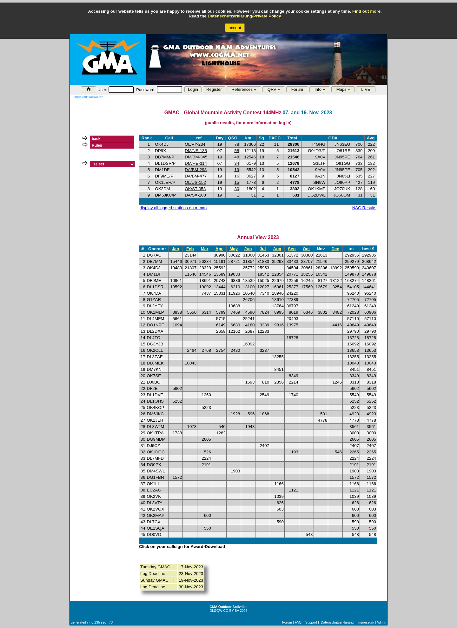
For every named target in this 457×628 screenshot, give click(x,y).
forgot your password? (88, 96)
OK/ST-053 (195, 188)
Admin (381, 622)
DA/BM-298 (196, 169)
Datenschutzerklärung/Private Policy (244, 16)
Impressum (365, 622)
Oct (306, 248)
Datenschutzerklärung (337, 622)
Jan (175, 248)
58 (236, 150)
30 (236, 188)
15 (236, 182)
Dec (335, 248)
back (96, 139)
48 (236, 157)
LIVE (365, 89)
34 (236, 163)
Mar (205, 248)
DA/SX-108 (195, 195)
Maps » (343, 89)
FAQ (298, 622)
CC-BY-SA (231, 610)
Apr (219, 248)
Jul (263, 248)
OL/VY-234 (195, 144)
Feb (190, 248)
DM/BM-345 (196, 157)
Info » (320, 89)
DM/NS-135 (196, 150)
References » (244, 89)
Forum (297, 89)
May (233, 248)
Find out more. (367, 11)
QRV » (274, 89)
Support (311, 622)
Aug (277, 248)
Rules (97, 145)
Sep (291, 248)
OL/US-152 (195, 182)
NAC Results (364, 207)
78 (236, 144)
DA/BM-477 (196, 176)
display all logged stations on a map (173, 207)
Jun (248, 248)
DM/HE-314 (196, 163)
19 (236, 169)
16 (236, 176)
